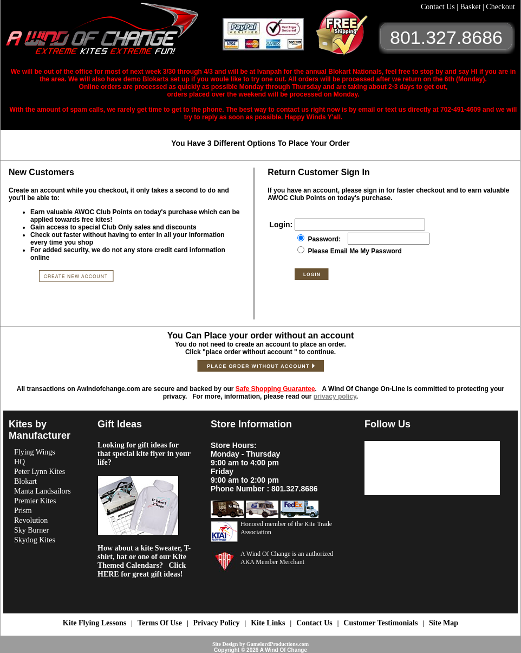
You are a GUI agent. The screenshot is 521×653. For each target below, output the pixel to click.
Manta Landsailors (42, 491)
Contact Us (439, 7)
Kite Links (268, 623)
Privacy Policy (216, 623)
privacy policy (335, 396)
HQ (19, 462)
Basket (471, 7)
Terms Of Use (160, 623)
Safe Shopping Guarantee (275, 389)
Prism (23, 511)
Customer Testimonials (380, 623)
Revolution (31, 520)
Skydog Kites (34, 540)
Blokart (25, 481)
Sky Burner (31, 530)
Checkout (500, 7)
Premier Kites (35, 501)
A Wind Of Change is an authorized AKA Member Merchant (286, 558)
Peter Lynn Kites (39, 472)
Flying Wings (34, 452)
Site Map (443, 623)
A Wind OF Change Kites (114, 32)
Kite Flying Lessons (94, 623)
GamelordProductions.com (277, 644)
